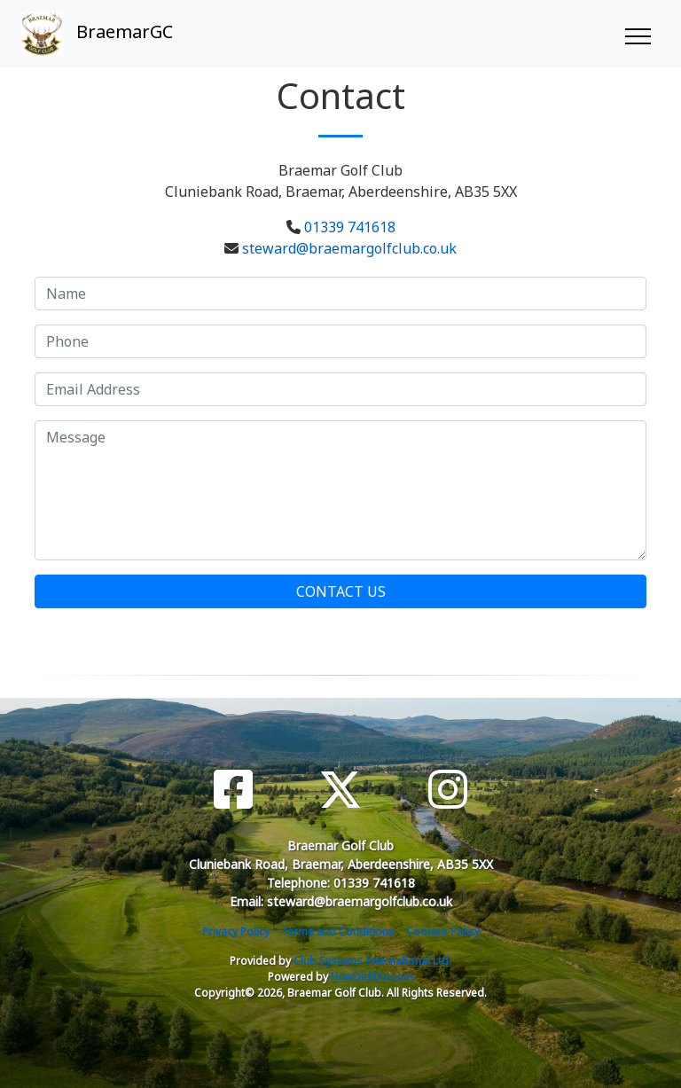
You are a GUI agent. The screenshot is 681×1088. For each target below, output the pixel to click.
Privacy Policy (236, 931)
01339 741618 (349, 227)
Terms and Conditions (338, 931)
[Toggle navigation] (637, 34)
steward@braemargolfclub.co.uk (349, 248)
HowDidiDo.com (372, 976)
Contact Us (341, 591)
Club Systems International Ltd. (372, 960)
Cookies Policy (443, 931)
